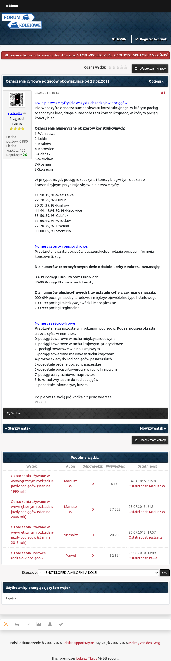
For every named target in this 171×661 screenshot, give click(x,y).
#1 (163, 92)
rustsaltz (71, 535)
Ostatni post (138, 486)
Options (157, 81)
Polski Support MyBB (78, 643)
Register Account (150, 39)
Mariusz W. (157, 486)
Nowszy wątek (151, 428)
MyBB (100, 643)
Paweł (70, 555)
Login (119, 39)
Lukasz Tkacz (86, 658)
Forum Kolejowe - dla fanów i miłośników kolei (43, 55)
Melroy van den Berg (144, 643)
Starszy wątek (19, 428)
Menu (12, 5)
